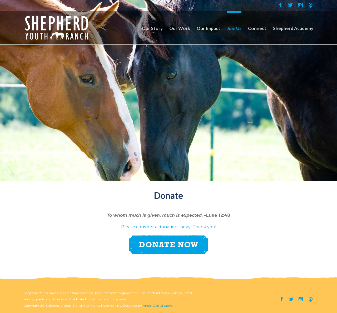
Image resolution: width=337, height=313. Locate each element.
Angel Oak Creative (157, 305)
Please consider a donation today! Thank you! (168, 226)
